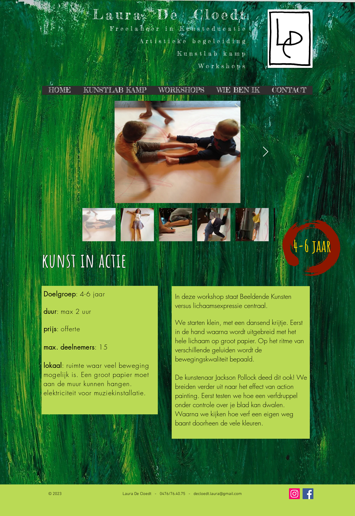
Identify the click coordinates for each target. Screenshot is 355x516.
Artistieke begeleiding (193, 41)
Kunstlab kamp (212, 53)
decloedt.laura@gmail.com (218, 493)
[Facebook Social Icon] (308, 493)
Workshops (222, 66)
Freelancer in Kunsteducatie (178, 28)
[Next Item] (265, 152)
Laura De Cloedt (169, 14)
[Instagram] (294, 493)
